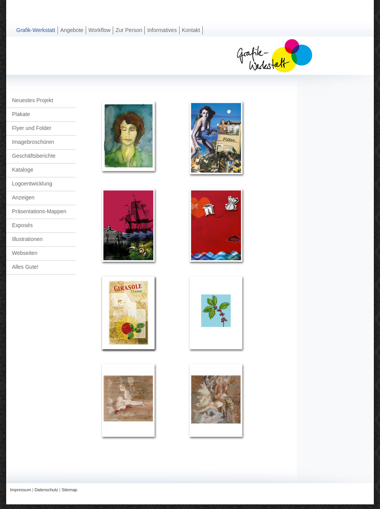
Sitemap (69, 489)
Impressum (20, 489)
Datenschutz (46, 489)
